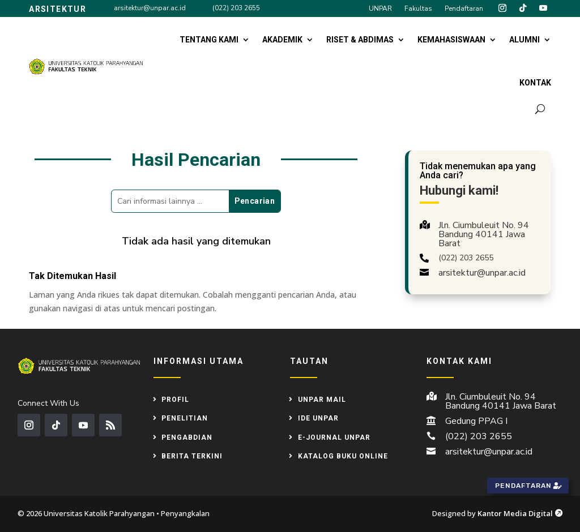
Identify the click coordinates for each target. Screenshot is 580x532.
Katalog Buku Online (343, 456)
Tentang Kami (209, 39)
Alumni (524, 39)
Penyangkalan (185, 513)
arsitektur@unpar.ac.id (150, 7)
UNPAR (380, 9)
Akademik (282, 39)
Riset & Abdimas (360, 39)
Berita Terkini (192, 456)
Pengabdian (186, 437)
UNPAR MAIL (322, 400)
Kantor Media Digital (519, 513)
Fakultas (418, 9)
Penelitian (184, 418)
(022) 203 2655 (236, 7)
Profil (175, 400)
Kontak (535, 82)
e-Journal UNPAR (334, 437)
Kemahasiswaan (451, 39)
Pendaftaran (464, 9)
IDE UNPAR (318, 418)
